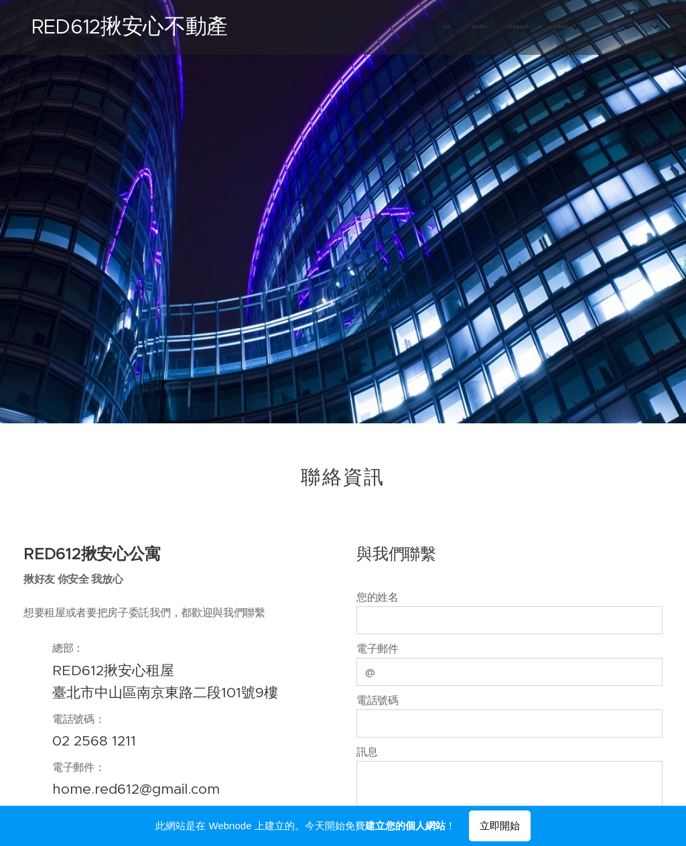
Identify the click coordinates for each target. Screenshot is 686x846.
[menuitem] (524, 27)
